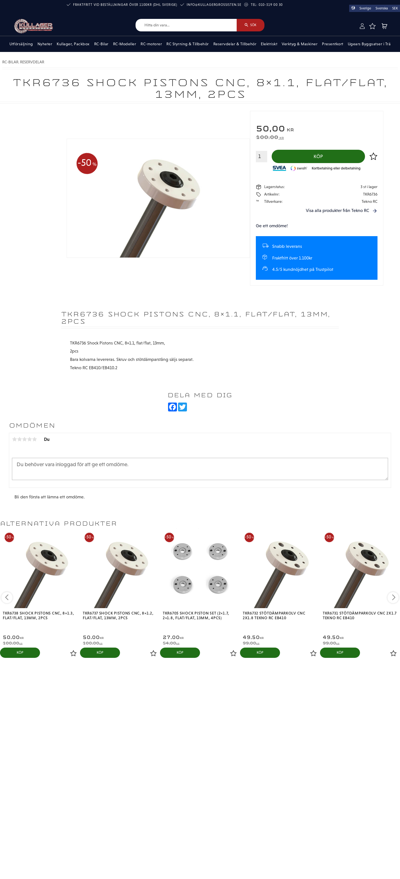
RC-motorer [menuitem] (151, 44)
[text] (317, 129)
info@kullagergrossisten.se (214, 5)
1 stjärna (14, 439)
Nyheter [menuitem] (45, 44)
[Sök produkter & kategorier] (186, 25)
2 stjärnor (19, 439)
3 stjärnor (24, 439)
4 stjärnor (29, 439)
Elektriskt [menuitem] (269, 44)
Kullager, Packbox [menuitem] (73, 44)
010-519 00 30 (271, 5)
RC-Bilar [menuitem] (101, 44)
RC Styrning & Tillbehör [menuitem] (187, 44)
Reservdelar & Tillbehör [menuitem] (235, 44)
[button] (372, 26)
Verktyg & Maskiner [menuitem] (300, 44)
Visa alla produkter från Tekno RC (337, 210)
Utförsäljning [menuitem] (21, 44)
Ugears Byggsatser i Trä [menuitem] (369, 44)
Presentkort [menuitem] (332, 44)
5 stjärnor (34, 439)
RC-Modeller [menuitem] (124, 44)
